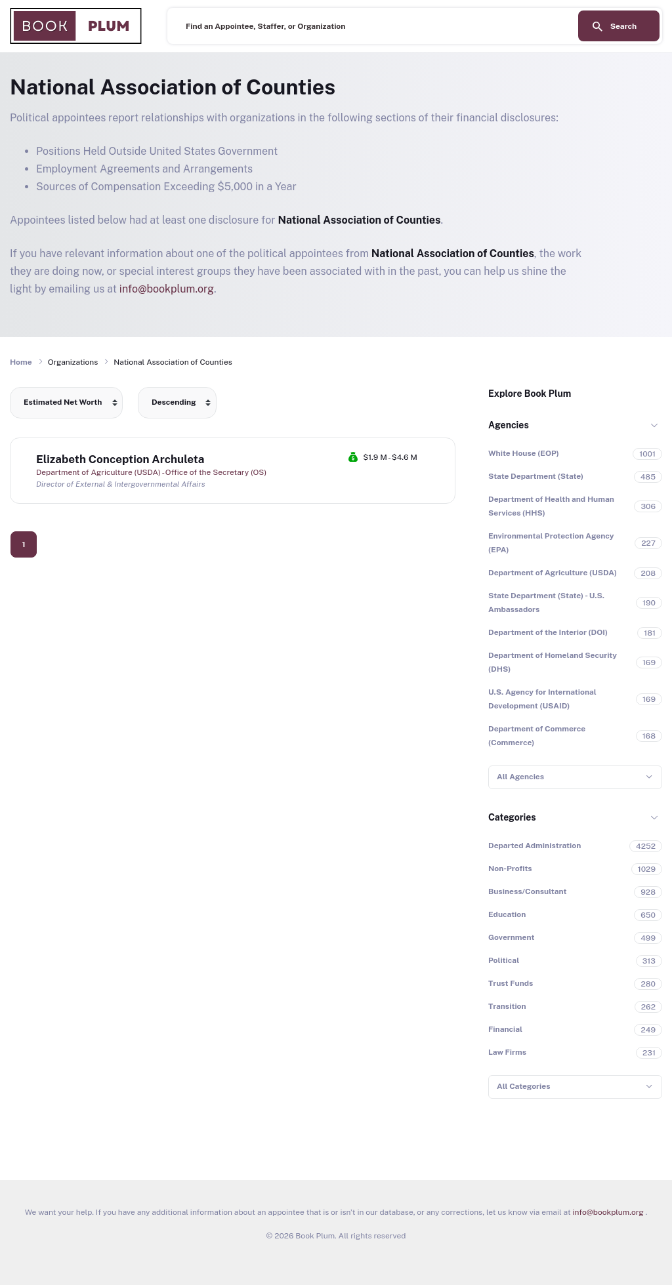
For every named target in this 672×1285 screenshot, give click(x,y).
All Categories (523, 1086)
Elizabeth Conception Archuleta (120, 459)
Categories (512, 817)
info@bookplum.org (166, 289)
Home (21, 362)
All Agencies (520, 776)
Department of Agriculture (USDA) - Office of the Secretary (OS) (151, 472)
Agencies (508, 425)
